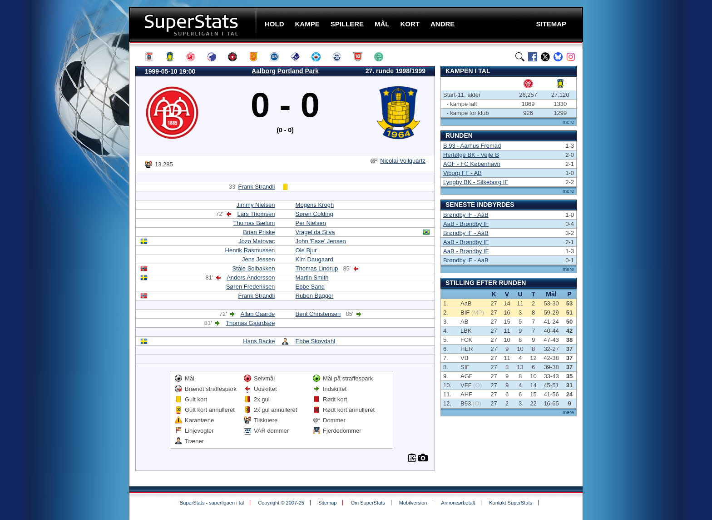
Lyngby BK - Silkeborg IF (475, 182)
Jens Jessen (258, 259)
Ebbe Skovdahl (315, 341)
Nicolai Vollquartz (402, 160)
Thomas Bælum (254, 223)
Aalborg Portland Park (285, 71)
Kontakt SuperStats (510, 502)
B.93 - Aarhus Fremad (472, 145)
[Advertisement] (74, 179)
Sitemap (327, 502)
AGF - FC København (471, 163)
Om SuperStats (368, 502)
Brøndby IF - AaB (466, 214)
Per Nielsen (311, 223)
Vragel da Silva (315, 232)
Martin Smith (312, 277)
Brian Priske (259, 232)
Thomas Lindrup (317, 268)
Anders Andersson (251, 277)
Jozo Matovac (256, 241)
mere (568, 122)
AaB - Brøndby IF (466, 223)
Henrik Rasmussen (250, 250)
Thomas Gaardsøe (250, 323)
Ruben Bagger (315, 295)
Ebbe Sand (310, 286)
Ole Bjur (306, 250)
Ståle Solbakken (253, 268)
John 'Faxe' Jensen (321, 241)
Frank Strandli (256, 186)
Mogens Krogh (315, 204)
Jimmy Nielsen (256, 204)
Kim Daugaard (314, 259)
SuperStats (194, 24)
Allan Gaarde (257, 313)
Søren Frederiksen (250, 286)
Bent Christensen (318, 313)
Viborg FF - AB (462, 173)
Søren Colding (314, 213)
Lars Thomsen (256, 213)
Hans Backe (259, 341)
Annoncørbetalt (458, 502)
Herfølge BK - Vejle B (471, 154)
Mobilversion (413, 502)
